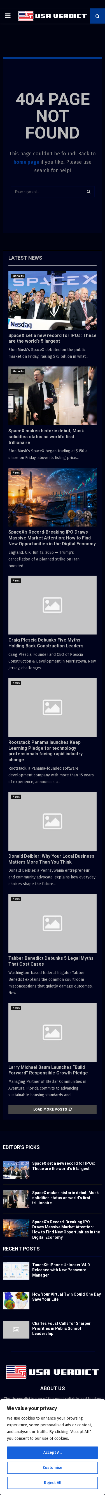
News (16, 472)
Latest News (25, 258)
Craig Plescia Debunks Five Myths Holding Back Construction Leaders (45, 643)
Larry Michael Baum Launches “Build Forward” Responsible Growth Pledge (48, 1070)
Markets (18, 276)
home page (26, 162)
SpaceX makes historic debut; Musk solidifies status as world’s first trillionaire (46, 436)
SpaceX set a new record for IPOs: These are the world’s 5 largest (52, 338)
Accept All (52, 1452)
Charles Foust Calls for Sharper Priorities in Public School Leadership (61, 1328)
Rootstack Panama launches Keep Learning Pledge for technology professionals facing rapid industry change (45, 751)
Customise (52, 1467)
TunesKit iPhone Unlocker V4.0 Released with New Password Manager (61, 1270)
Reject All (52, 1482)
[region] (52, 1447)
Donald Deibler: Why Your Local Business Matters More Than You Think (51, 859)
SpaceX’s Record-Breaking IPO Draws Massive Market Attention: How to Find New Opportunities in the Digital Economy (52, 537)
